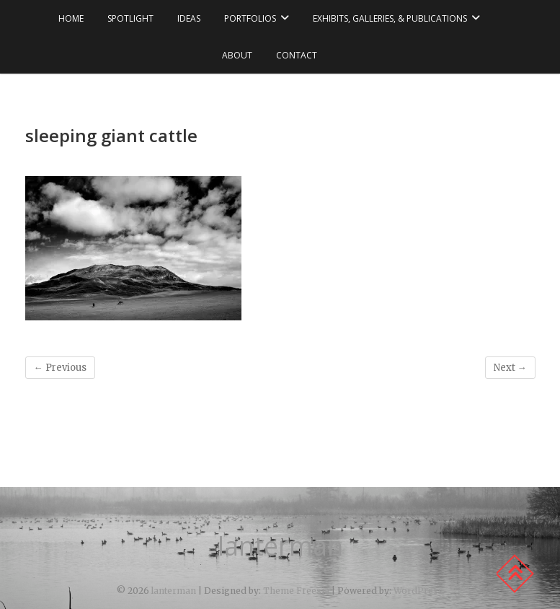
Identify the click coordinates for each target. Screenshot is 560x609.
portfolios (250, 18)
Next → (510, 368)
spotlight (130, 18)
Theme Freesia (296, 590)
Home (71, 18)
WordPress (418, 590)
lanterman (280, 546)
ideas (188, 18)
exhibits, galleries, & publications (390, 18)
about (237, 55)
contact (296, 55)
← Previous (60, 368)
